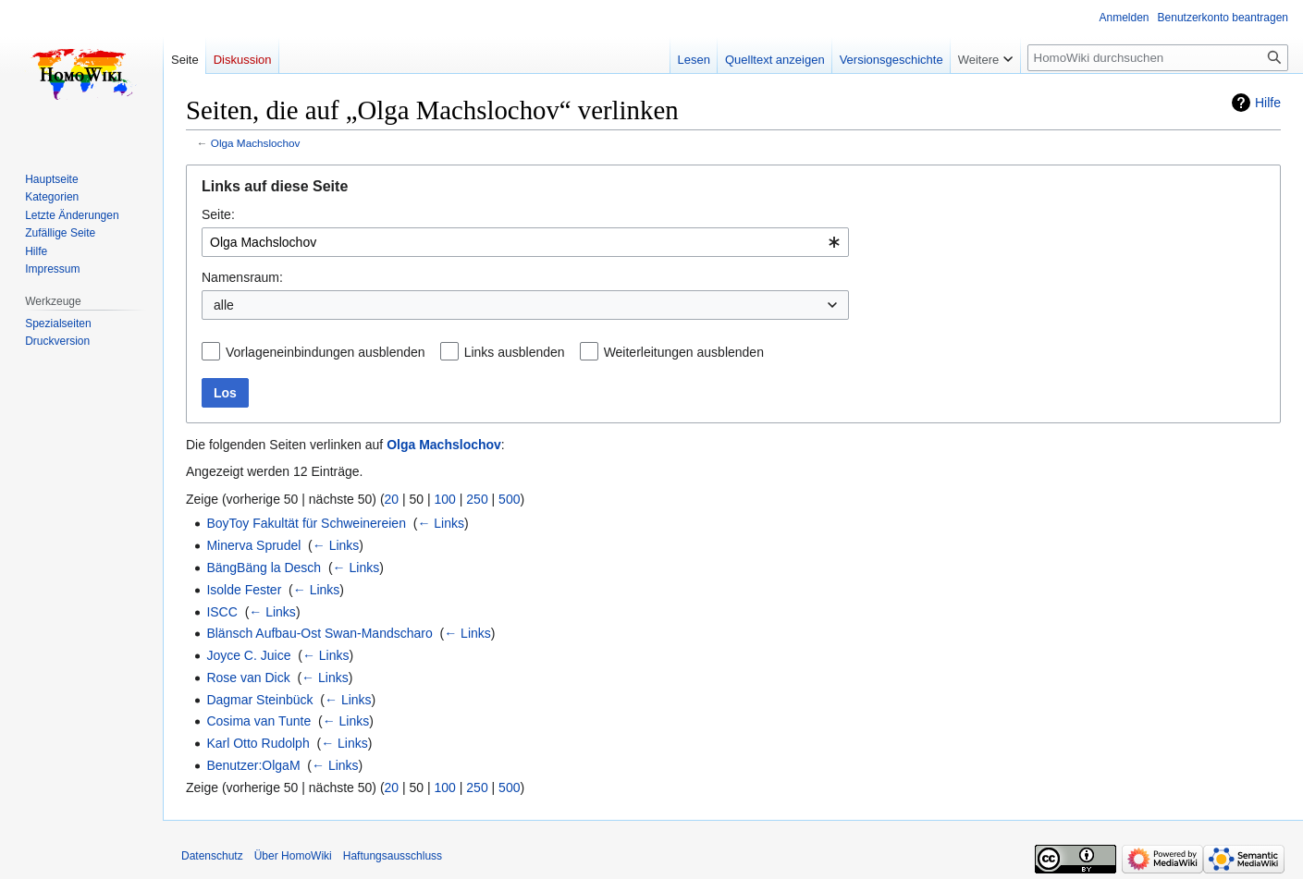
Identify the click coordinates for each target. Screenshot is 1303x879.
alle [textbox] (224, 305)
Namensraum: (242, 277)
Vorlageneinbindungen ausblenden (325, 352)
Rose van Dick (247, 677)
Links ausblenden (514, 352)
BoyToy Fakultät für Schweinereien (306, 523)
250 (476, 499)
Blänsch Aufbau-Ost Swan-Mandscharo (319, 633)
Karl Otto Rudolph (257, 743)
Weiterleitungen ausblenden (684, 352)
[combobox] (525, 242)
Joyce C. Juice (248, 655)
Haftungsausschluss (392, 855)
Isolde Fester (243, 589)
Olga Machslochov (256, 143)
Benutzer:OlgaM (253, 765)
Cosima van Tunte (258, 721)
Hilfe (1268, 102)
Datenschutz (212, 855)
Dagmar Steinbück (259, 699)
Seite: (218, 214)
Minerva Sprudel (253, 545)
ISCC (221, 611)
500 (509, 499)
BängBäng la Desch (263, 567)
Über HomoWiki (293, 855)
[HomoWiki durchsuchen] (1157, 57)
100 (445, 499)
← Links (440, 523)
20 (392, 499)
